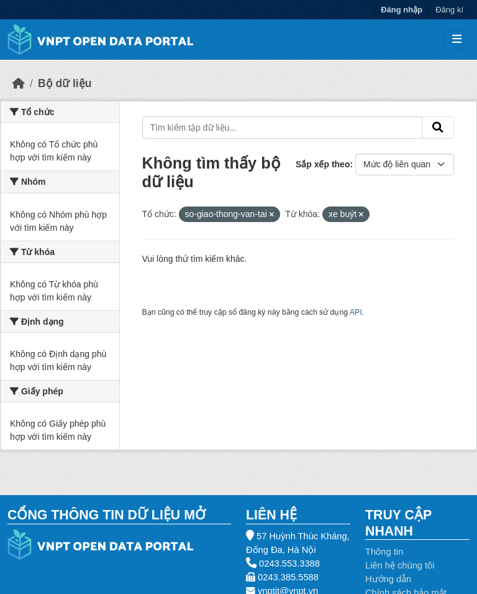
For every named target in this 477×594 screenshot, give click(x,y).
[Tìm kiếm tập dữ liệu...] (282, 127)
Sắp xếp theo (323, 164)
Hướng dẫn (388, 579)
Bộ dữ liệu (64, 83)
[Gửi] (438, 127)
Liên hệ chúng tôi (400, 565)
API (356, 312)
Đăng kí (449, 9)
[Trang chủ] (18, 83)
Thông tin (384, 552)
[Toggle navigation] (457, 39)
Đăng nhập (401, 9)
